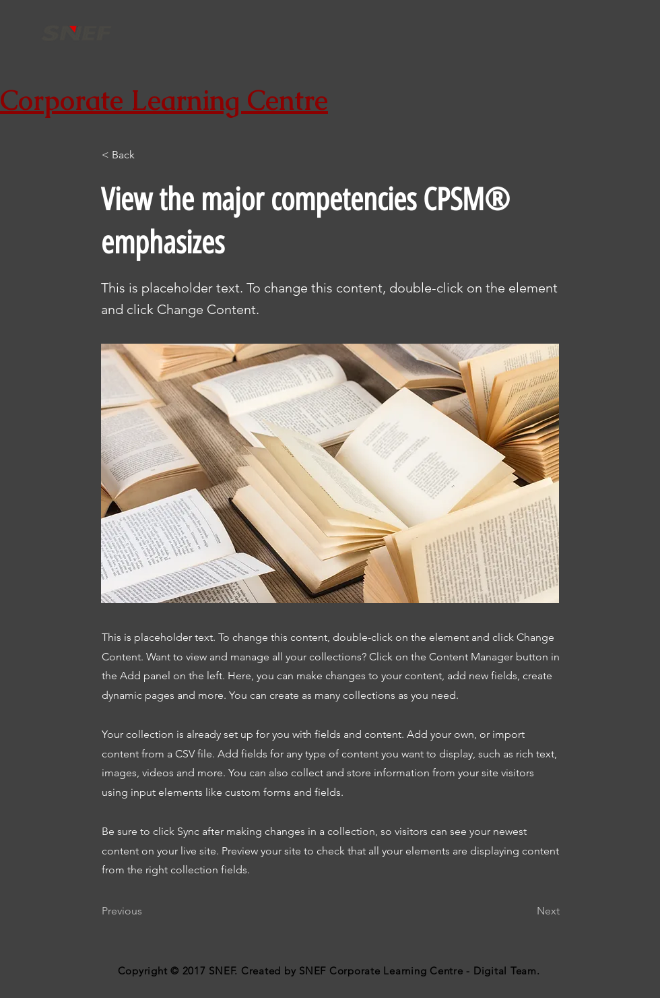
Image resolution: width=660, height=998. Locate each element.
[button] (146, 155)
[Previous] (146, 911)
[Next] (526, 911)
